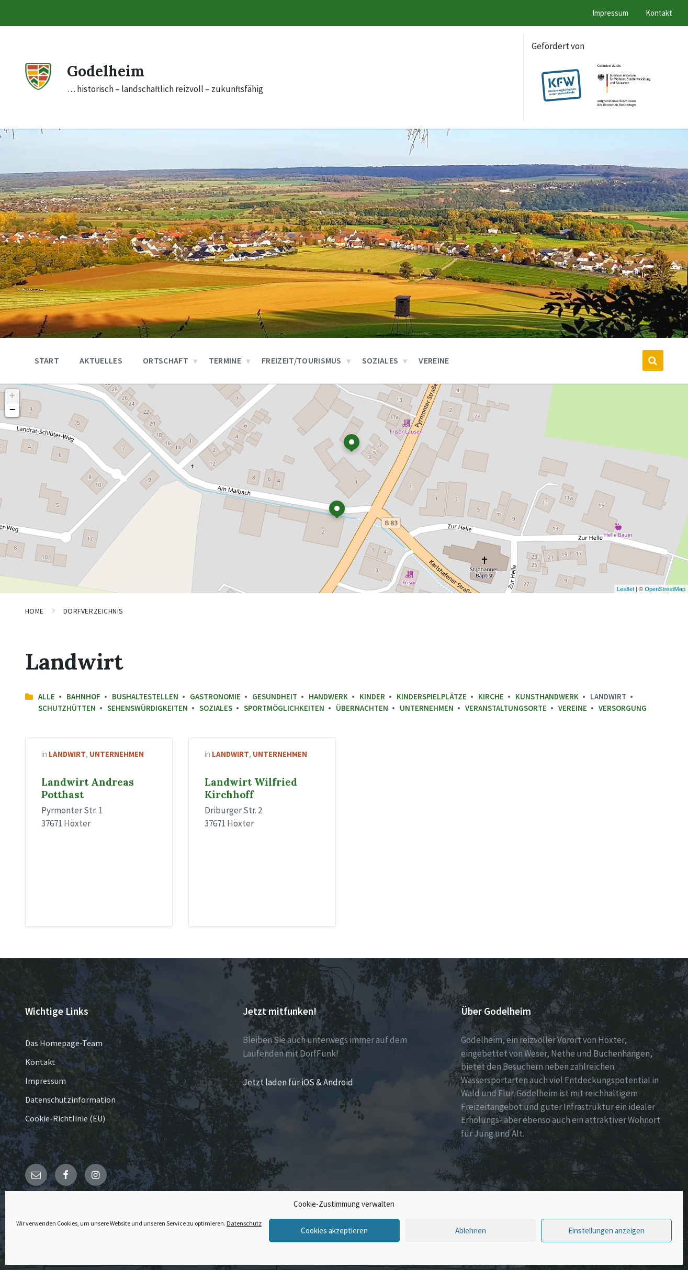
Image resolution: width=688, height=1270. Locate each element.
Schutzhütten (67, 708)
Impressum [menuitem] (610, 13)
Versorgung (623, 708)
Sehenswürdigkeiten (147, 708)
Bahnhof (83, 696)
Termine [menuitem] (225, 360)
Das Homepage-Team (64, 1043)
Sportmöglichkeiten (284, 708)
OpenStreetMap (665, 589)
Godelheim (108, 71)
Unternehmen (427, 708)
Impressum (45, 1080)
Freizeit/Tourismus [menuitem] (302, 360)
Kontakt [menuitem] (659, 13)
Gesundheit (274, 696)
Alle (46, 696)
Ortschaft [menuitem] (165, 360)
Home (34, 611)
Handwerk (328, 696)
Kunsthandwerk (547, 696)
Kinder (372, 696)
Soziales (215, 708)
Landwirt (67, 754)
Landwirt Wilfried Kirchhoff (251, 788)
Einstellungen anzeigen (606, 1230)
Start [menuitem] (47, 360)
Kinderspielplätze (432, 696)
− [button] (12, 410)
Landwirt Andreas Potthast (87, 788)
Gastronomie (215, 696)
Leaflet (625, 589)
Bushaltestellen (145, 696)
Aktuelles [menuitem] (101, 360)
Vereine (572, 708)
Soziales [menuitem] (380, 360)
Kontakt (40, 1062)
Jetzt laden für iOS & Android (298, 1082)
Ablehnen (470, 1230)
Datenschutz (244, 1223)
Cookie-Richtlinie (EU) (65, 1118)
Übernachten (362, 708)
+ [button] (12, 396)
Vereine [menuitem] (434, 360)
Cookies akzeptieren (334, 1230)
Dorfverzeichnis (93, 611)
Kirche (491, 696)
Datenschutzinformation (70, 1099)
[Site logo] (38, 87)
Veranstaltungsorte (506, 708)
